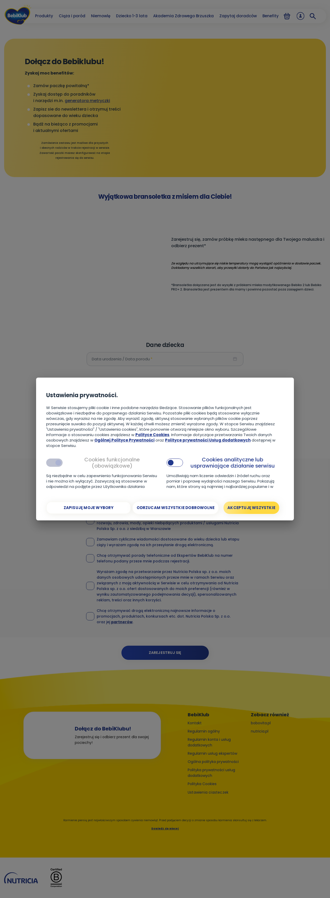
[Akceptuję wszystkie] (251, 507)
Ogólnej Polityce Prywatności (124, 440)
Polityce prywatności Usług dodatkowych (208, 440)
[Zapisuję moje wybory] (88, 508)
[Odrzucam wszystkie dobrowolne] (175, 507)
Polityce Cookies (152, 434)
